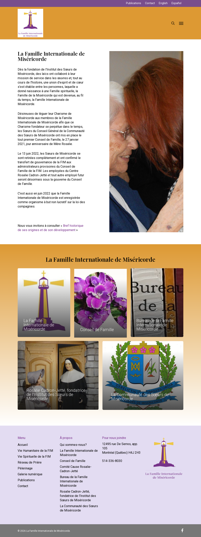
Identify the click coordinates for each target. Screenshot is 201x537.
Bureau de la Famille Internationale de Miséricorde (74, 481)
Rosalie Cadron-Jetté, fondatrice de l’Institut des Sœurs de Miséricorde (78, 496)
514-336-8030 (112, 461)
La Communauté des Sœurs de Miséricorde (79, 508)
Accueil (23, 445)
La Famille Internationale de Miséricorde (79, 453)
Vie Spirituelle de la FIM (34, 456)
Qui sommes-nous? (73, 445)
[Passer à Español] (176, 3)
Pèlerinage (25, 468)
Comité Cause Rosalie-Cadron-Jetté (75, 469)
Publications (26, 480)
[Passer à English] (163, 3)
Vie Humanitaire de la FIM (35, 451)
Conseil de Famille (72, 461)
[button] (181, 23)
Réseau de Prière (30, 462)
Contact (23, 486)
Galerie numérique (30, 474)
